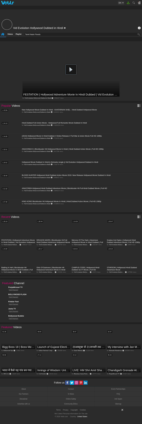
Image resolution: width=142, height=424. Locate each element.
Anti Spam (118, 399)
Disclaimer (23, 399)
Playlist (18, 34)
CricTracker (42, 374)
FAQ (118, 394)
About (23, 389)
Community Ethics (71, 404)
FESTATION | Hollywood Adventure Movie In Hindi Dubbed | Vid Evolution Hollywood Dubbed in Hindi (71, 94)
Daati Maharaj (78, 350)
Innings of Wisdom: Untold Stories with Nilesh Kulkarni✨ (53, 370)
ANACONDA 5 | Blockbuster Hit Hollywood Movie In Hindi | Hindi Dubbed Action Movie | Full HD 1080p (63, 149)
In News (71, 394)
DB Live (6, 374)
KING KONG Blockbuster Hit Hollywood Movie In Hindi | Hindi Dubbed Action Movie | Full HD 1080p (61, 201)
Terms (58, 410)
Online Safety (71, 399)
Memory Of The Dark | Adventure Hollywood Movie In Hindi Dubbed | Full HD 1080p (87, 242)
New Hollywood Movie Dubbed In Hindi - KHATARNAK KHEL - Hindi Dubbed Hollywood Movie (59, 110)
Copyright (74, 410)
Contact (71, 389)
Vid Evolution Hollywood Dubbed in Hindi (38, 98)
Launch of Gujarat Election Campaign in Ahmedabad (53, 346)
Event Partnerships (118, 389)
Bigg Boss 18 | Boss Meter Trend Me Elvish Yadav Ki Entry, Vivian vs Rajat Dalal (18, 346)
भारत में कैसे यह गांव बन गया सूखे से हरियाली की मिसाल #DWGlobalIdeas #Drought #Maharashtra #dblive (18, 370)
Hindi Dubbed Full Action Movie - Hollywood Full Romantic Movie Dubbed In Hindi (54, 123)
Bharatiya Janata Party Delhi (82, 374)
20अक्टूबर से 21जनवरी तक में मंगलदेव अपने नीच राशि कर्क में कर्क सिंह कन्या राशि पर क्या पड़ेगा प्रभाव (89, 346)
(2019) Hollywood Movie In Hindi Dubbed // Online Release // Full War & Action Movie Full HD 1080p (62, 136)
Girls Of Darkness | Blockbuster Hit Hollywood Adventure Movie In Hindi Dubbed (51, 269)
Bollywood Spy (8, 350)
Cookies (83, 410)
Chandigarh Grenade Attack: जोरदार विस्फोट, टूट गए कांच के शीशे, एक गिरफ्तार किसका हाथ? (124, 370)
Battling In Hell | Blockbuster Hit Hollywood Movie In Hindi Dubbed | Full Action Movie (17, 269)
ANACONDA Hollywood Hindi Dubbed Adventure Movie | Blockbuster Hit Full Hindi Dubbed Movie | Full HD (64, 188)
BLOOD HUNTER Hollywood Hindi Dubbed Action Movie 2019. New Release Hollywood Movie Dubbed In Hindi (66, 175)
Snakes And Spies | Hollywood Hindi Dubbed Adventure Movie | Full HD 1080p (123, 241)
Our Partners (23, 394)
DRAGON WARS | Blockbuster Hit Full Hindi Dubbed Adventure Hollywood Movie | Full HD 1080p (53, 242)
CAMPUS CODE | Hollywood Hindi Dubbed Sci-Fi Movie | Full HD (85, 268)
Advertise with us (23, 404)
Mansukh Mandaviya (115, 350)
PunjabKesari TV (114, 374)
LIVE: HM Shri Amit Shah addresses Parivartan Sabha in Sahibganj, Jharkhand (89, 370)
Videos (10, 34)
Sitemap (118, 404)
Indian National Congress (46, 350)
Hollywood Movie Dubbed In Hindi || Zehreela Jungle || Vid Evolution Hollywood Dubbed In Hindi (60, 162)
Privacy (65, 410)
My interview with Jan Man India (124, 346)
